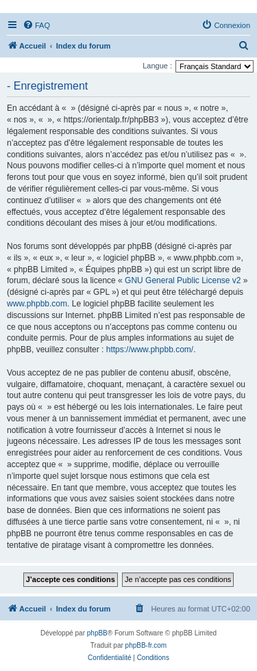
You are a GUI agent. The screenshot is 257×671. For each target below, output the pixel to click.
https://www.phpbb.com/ (149, 349)
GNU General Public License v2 (183, 280)
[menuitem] (36, 25)
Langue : (157, 66)
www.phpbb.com (37, 303)
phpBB (97, 633)
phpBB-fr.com (146, 645)
